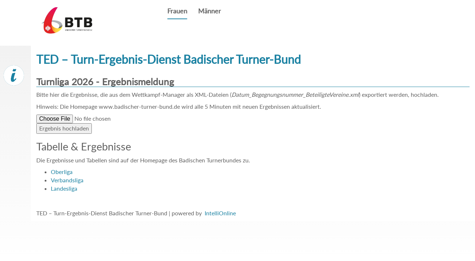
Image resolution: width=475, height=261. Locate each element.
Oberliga (62, 171)
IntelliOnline (220, 213)
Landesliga (64, 188)
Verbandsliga (67, 180)
